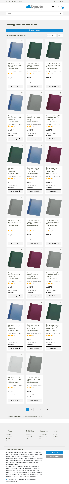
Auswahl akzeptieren (55, 453)
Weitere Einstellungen (11, 481)
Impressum (29, 434)
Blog (53, 438)
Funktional (33, 479)
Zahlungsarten (43, 436)
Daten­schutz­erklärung (30, 476)
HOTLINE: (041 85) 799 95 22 (14, 1)
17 (41, 409)
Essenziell (11, 479)
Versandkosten (11, 82)
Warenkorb (8, 440)
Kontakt (54, 434)
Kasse (7, 442)
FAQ (40, 438)
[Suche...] (34, 13)
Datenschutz (29, 436)
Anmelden (8, 434)
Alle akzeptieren (54, 456)
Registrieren (9, 436)
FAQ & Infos (58, 1)
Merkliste (22, 40)
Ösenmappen (16, 18)
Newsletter (55, 436)
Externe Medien (22, 479)
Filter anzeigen (34, 30)
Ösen (11, 18)
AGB (27, 438)
